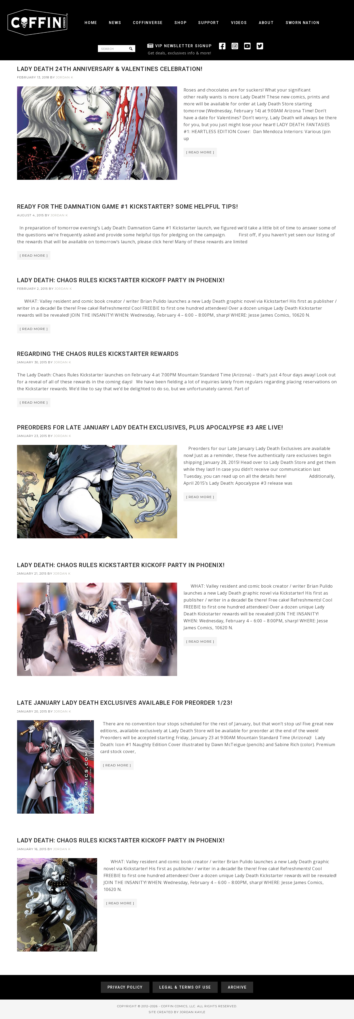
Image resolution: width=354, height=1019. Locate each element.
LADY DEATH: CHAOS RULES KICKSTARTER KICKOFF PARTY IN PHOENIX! (121, 280)
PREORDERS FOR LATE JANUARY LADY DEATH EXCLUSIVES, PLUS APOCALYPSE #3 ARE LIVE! (150, 427)
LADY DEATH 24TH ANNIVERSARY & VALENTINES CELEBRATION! (109, 69)
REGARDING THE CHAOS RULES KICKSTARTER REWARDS (98, 354)
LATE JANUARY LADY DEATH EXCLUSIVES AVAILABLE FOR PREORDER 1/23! (124, 702)
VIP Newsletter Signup (183, 46)
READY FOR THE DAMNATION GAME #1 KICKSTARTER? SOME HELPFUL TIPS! (127, 206)
